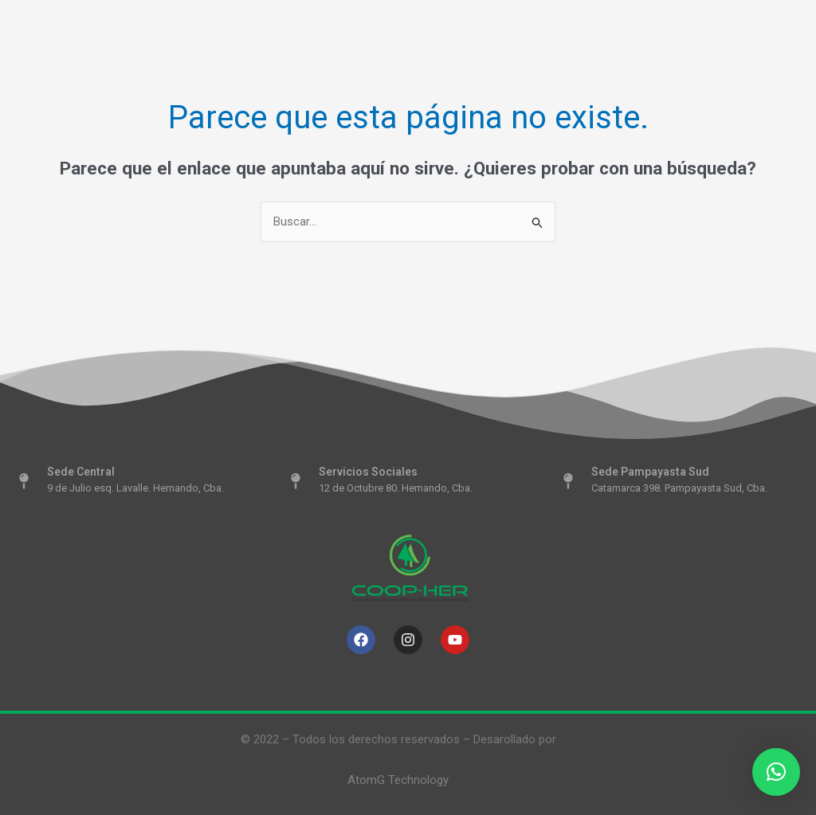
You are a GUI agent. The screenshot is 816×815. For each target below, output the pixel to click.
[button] (776, 772)
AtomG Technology (398, 780)
